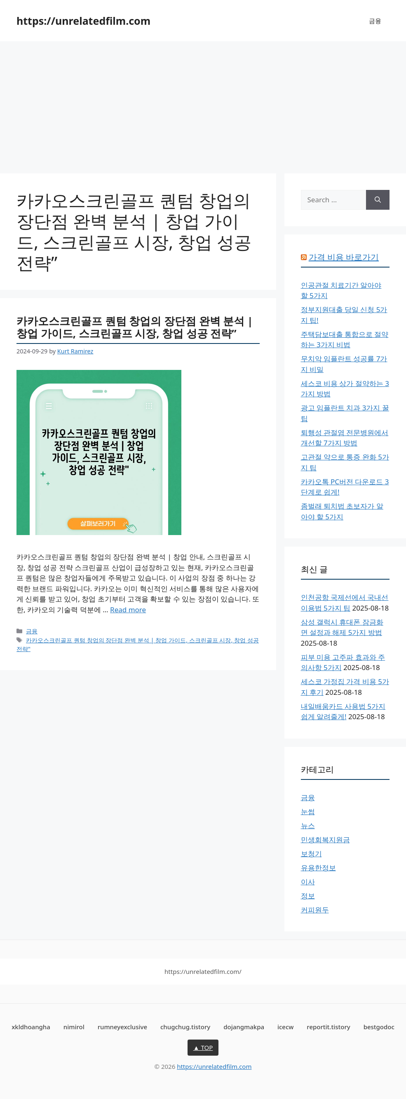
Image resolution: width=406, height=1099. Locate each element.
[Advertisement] (203, 103)
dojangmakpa (243, 1027)
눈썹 (308, 811)
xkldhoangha (31, 1027)
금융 (375, 21)
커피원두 (315, 909)
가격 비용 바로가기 (344, 257)
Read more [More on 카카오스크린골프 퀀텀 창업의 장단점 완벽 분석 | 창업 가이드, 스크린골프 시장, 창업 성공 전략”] (128, 609)
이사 (308, 881)
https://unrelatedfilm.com (83, 21)
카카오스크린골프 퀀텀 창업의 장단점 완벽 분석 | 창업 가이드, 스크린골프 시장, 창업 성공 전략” (134, 327)
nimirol (73, 1027)
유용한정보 (318, 867)
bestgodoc (379, 1027)
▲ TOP (203, 1047)
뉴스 (308, 825)
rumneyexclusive (122, 1027)
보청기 (311, 853)
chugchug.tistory (185, 1027)
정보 (308, 895)
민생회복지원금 (325, 839)
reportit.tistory (328, 1027)
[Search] (378, 200)
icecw (285, 1027)
